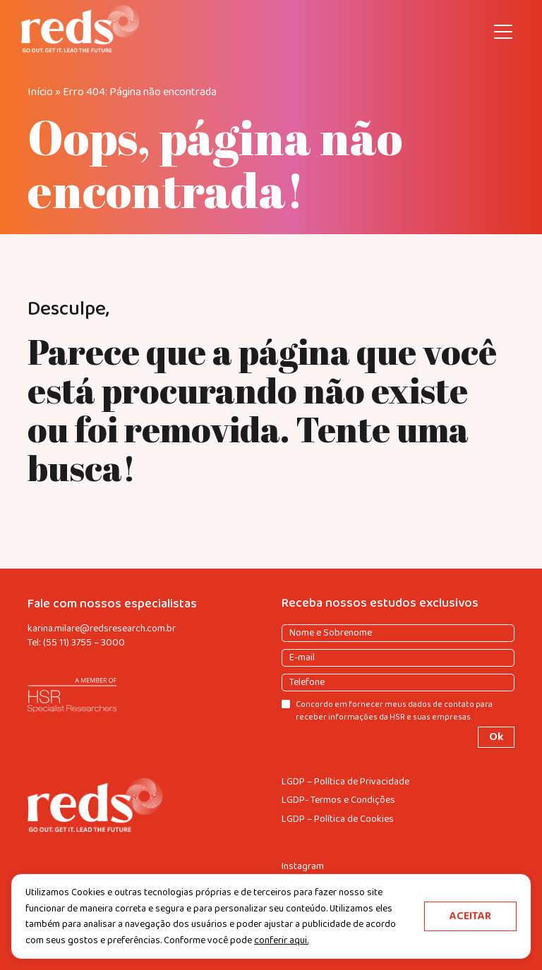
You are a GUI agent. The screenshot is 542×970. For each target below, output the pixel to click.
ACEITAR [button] (470, 916)
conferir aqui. (281, 940)
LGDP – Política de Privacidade (345, 782)
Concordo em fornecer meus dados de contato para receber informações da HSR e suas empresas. (394, 710)
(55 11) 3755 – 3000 (84, 642)
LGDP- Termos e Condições (338, 800)
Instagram (303, 867)
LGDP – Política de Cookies (338, 819)
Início (40, 92)
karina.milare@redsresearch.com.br (102, 628)
